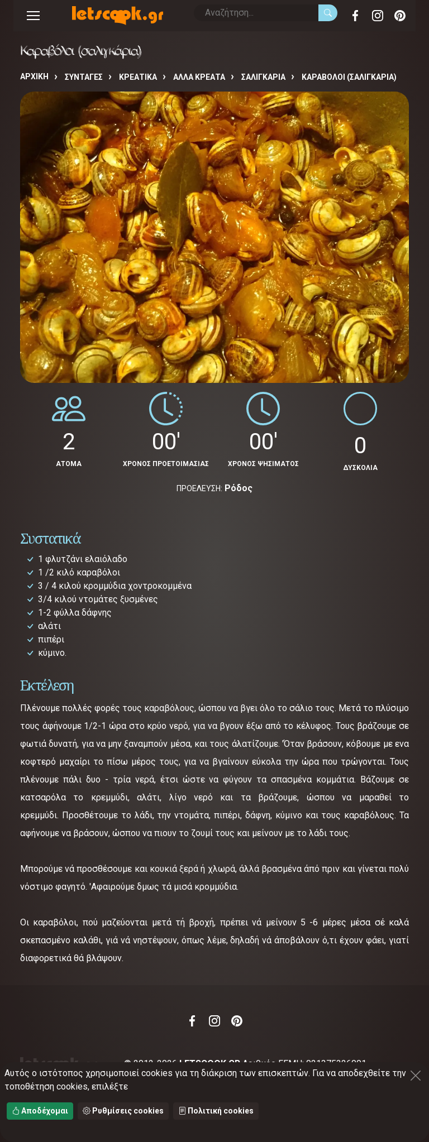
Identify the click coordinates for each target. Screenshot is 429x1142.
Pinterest (400, 16)
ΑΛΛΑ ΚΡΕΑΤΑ (199, 77)
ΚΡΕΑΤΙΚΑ (138, 77)
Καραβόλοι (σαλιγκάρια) (349, 77)
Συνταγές (84, 77)
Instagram (378, 16)
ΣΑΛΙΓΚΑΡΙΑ (263, 77)
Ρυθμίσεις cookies (123, 1110)
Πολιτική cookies (216, 1110)
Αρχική (34, 76)
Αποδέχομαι (40, 1110)
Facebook (355, 16)
